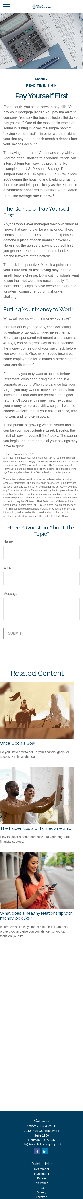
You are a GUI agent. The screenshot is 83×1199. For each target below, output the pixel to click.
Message (10, 594)
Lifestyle (41, 1197)
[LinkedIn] (45, 1151)
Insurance (41, 1183)
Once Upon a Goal (17, 743)
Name (8, 541)
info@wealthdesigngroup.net (41, 1144)
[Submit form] (14, 633)
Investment (41, 1174)
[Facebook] (37, 1151)
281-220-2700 (46, 1126)
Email (7, 567)
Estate (41, 1178)
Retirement (41, 1169)
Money (41, 1192)
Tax (41, 1187)
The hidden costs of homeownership (35, 828)
